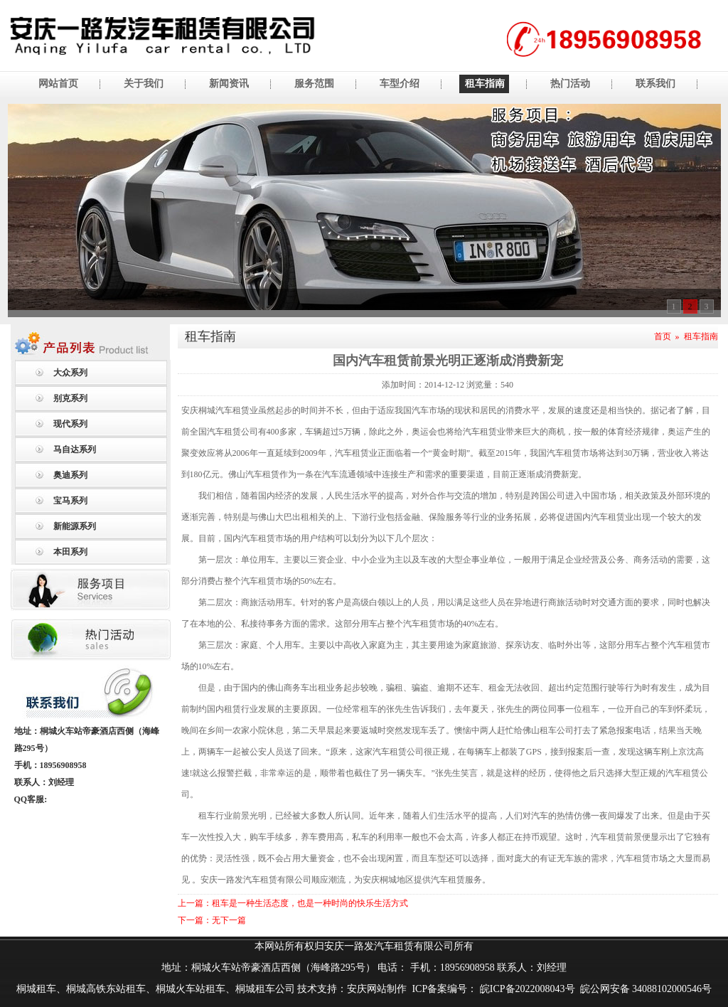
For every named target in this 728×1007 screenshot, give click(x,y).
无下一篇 (229, 920)
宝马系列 (70, 501)
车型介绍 (399, 83)
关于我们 (144, 83)
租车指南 (485, 83)
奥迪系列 (70, 475)
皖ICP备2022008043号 (525, 989)
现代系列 (70, 424)
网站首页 (58, 83)
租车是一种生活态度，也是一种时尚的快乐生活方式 (310, 903)
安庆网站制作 (377, 989)
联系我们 (655, 83)
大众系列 (70, 373)
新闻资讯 (229, 83)
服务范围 (314, 83)
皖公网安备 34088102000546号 (646, 989)
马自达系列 (74, 449)
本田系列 (70, 552)
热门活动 (570, 83)
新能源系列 (74, 526)
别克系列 (70, 398)
